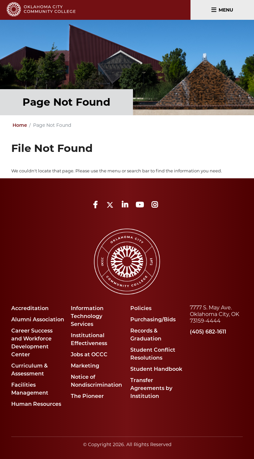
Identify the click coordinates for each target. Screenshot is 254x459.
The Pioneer (87, 396)
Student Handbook (156, 369)
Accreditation (30, 308)
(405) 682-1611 (208, 332)
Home (20, 125)
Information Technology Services (87, 316)
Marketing (85, 366)
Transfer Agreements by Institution (151, 388)
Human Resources (36, 404)
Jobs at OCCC (89, 354)
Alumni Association (37, 319)
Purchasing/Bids (153, 319)
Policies (140, 308)
